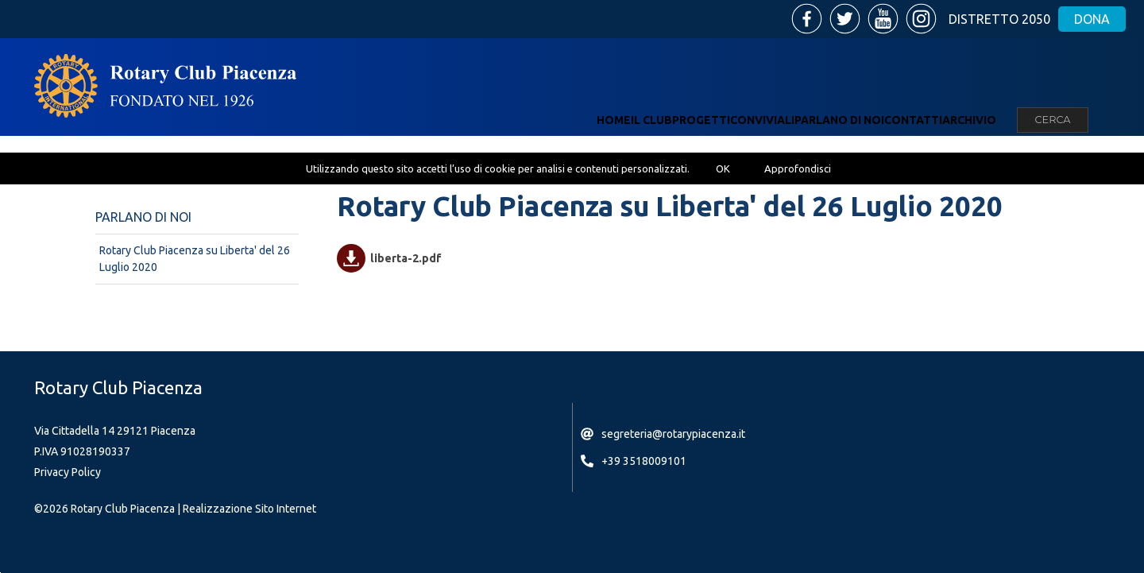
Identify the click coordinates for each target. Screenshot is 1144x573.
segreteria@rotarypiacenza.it (673, 434)
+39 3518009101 (643, 461)
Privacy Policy (67, 472)
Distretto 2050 (999, 19)
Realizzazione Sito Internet (249, 508)
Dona (1092, 19)
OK (723, 168)
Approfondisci (797, 168)
